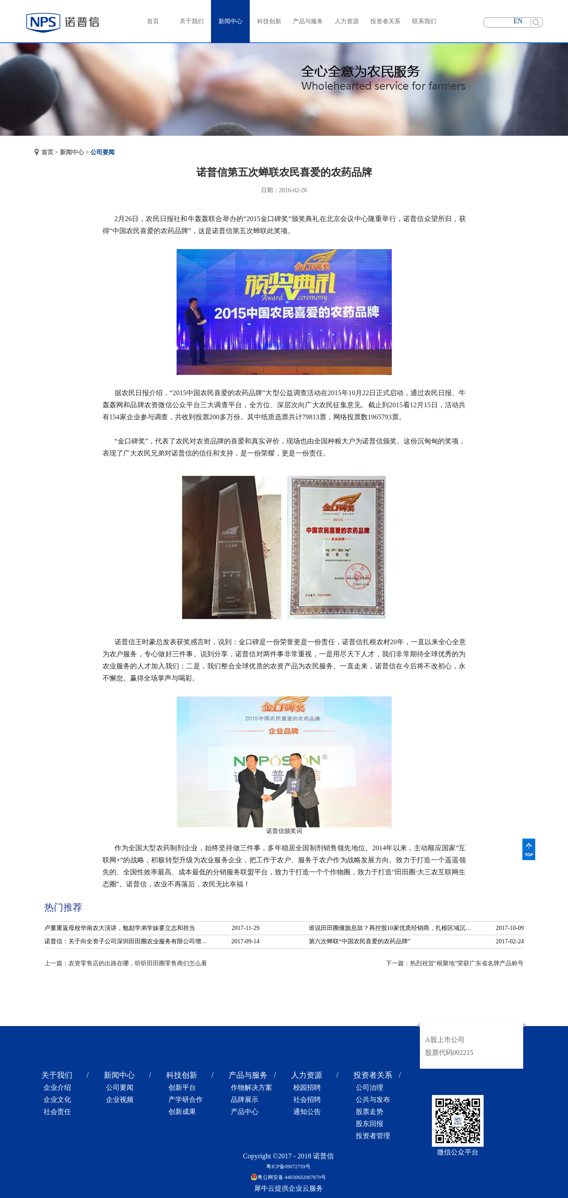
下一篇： (455, 963)
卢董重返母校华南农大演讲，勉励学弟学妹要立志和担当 (119, 928)
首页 (153, 21)
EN (517, 21)
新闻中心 (72, 152)
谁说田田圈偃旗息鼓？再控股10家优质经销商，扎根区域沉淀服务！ (393, 928)
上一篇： (125, 963)
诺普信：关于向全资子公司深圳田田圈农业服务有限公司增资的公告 (128, 941)
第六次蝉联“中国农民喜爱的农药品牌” (359, 941)
